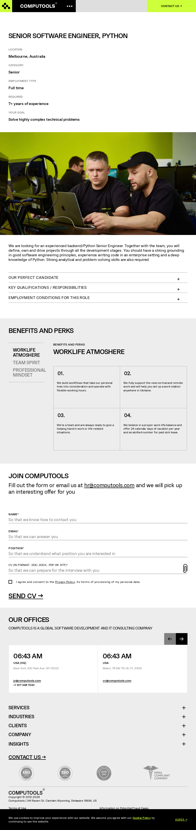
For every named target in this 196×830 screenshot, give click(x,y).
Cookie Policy (142, 817)
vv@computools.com (117, 680)
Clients (18, 725)
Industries (21, 716)
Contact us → (171, 6)
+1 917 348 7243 (23, 684)
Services (21, 707)
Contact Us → (27, 757)
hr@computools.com (109, 485)
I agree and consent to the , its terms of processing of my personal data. (78, 581)
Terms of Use (17, 808)
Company (20, 734)
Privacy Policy (65, 581)
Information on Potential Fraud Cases (124, 808)
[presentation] (170, 639)
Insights (18, 744)
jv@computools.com (27, 680)
